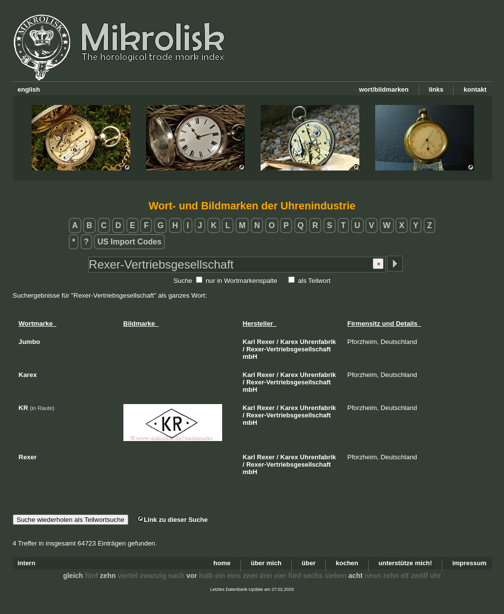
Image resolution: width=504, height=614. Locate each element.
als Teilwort (314, 280)
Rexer (266, 341)
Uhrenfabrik (318, 341)
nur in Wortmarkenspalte (241, 280)
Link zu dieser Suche (172, 519)
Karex (289, 341)
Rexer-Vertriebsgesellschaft (288, 349)
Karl (249, 341)
